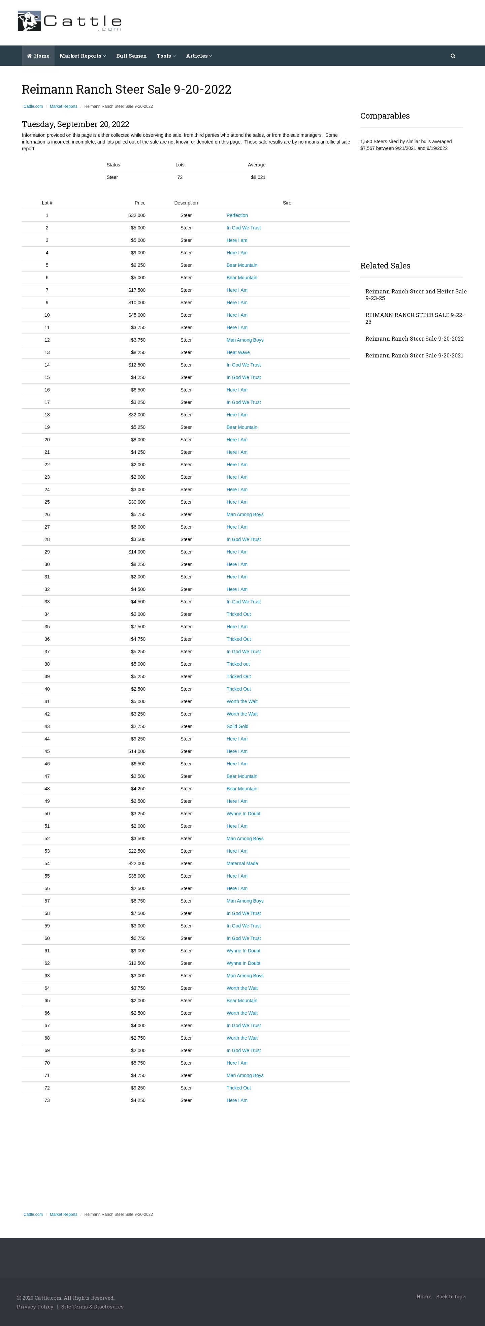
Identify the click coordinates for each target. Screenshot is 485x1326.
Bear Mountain (242, 265)
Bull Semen (131, 55)
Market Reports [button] (83, 55)
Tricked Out (239, 614)
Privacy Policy (35, 1306)
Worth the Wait (242, 701)
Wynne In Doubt (243, 813)
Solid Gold (238, 726)
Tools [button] (166, 55)
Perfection (237, 215)
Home (38, 55)
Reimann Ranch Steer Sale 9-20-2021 (414, 355)
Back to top (451, 1296)
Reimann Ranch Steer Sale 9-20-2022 (414, 338)
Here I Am (237, 252)
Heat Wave (238, 352)
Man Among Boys (245, 340)
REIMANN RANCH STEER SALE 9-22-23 (414, 318)
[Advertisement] (345, 22)
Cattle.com (33, 106)
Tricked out (238, 664)
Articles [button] (199, 55)
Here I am (237, 240)
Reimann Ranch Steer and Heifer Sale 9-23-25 (416, 295)
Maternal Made (242, 863)
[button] (453, 55)
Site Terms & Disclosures (93, 1306)
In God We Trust (244, 227)
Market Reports (63, 106)
